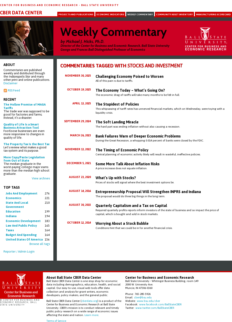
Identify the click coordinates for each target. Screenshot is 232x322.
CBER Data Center (21, 12)
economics (13, 198)
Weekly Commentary (140, 14)
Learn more (91, 314)
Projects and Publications (75, 14)
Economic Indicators (110, 14)
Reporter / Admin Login (19, 251)
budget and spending (21, 235)
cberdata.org (89, 300)
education (13, 211)
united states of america (24, 239)
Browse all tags (39, 244)
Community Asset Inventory (174, 14)
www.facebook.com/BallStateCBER (160, 304)
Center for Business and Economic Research (39, 5)
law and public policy (21, 225)
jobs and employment (21, 193)
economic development (23, 221)
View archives (41, 178)
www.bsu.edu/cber (148, 300)
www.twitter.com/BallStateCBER (154, 307)
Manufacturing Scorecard (213, 14)
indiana (11, 216)
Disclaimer (10, 83)
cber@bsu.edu (143, 297)
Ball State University (100, 5)
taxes (10, 230)
